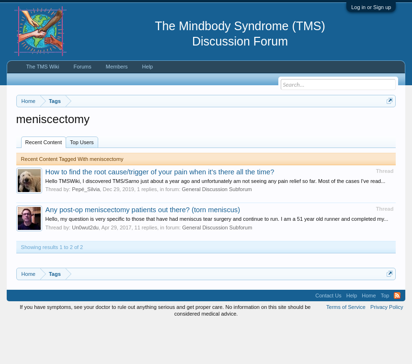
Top (385, 335)
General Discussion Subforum (217, 229)
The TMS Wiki (42, 66)
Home (369, 335)
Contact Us (328, 335)
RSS (397, 334)
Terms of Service (346, 346)
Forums (82, 66)
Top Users (82, 181)
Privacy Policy (386, 346)
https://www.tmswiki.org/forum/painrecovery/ (104, 134)
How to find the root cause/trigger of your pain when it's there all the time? (160, 211)
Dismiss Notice (387, 123)
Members (117, 66)
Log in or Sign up (371, 7)
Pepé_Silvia (86, 229)
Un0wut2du (85, 267)
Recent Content (43, 181)
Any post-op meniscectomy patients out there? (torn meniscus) (143, 249)
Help (147, 66)
